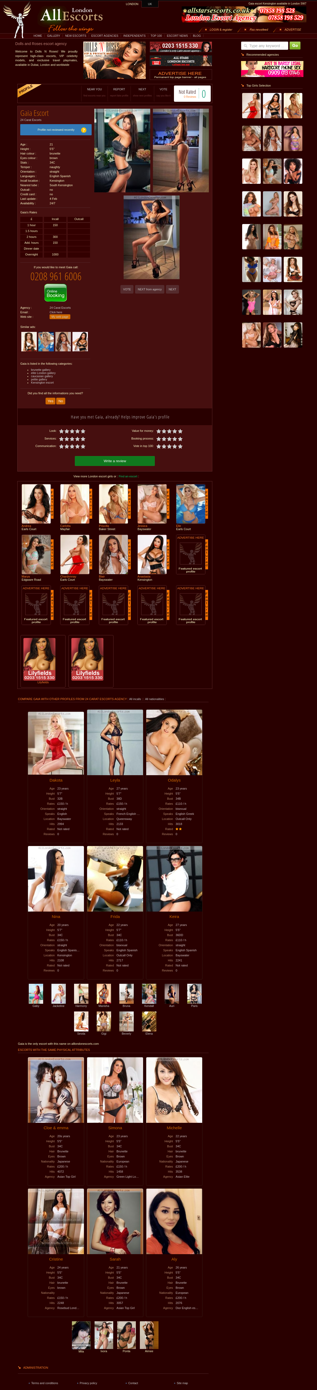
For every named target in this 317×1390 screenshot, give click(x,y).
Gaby (36, 999)
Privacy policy (88, 1378)
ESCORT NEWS (177, 35)
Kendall (149, 999)
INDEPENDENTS (134, 35)
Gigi (104, 1027)
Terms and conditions (44, 1378)
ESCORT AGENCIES (104, 35)
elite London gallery (43, 369)
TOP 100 (156, 35)
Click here (56, 308)
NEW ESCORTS (75, 35)
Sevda (81, 1027)
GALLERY (53, 35)
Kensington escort (42, 378)
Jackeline (58, 999)
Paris (194, 999)
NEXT (136, 92)
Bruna (126, 999)
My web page (59, 312)
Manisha (104, 999)
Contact (133, 1378)
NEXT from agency (150, 289)
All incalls (135, 694)
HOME (38, 35)
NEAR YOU (89, 92)
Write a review (115, 456)
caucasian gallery (42, 372)
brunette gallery (40, 365)
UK (150, 4)
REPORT (113, 92)
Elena (149, 1027)
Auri (172, 999)
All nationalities (154, 694)
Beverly (126, 1027)
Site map (182, 1378)
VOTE (158, 92)
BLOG (197, 35)
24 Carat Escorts (30, 118)
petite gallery (39, 375)
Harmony (81, 999)
